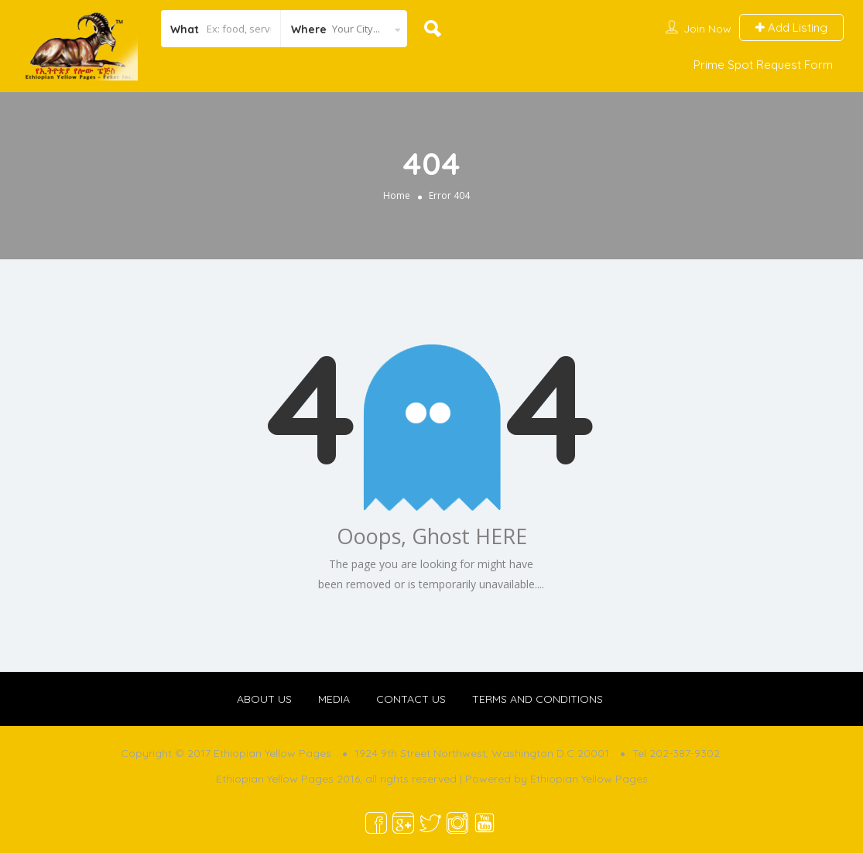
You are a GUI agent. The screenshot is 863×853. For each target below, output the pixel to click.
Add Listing (791, 27)
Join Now (707, 29)
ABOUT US (264, 699)
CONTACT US (411, 699)
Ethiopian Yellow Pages (589, 779)
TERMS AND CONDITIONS (537, 699)
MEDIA (334, 699)
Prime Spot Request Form (763, 64)
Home (396, 195)
